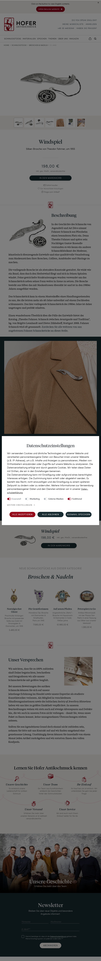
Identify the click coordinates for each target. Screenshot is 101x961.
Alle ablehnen (50, 515)
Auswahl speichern (78, 515)
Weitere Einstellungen (19, 505)
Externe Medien (56, 499)
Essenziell (16, 499)
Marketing (35, 499)
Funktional (77, 499)
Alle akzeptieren (22, 515)
